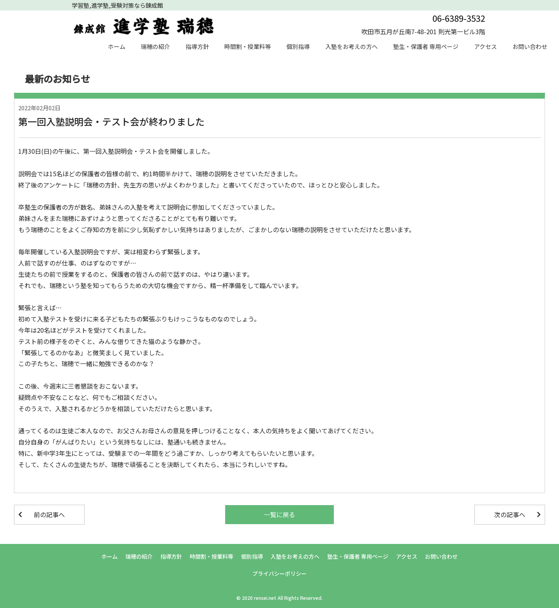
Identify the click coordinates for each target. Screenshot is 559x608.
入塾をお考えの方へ (351, 46)
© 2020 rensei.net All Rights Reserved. (279, 597)
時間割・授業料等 (247, 46)
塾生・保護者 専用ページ (425, 46)
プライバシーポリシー (279, 573)
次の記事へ (509, 514)
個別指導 (298, 46)
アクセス (485, 46)
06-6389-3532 (458, 18)
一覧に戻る (279, 514)
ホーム (116, 46)
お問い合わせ (529, 46)
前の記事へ (49, 514)
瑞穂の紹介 (155, 46)
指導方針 (197, 46)
